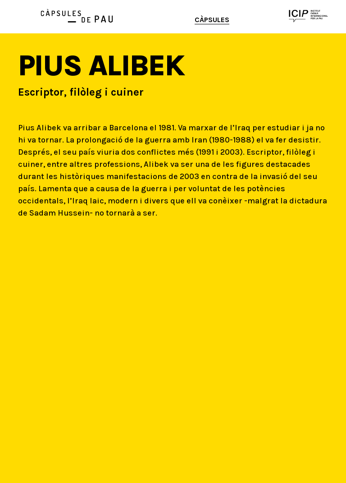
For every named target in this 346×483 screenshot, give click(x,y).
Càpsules (212, 19)
